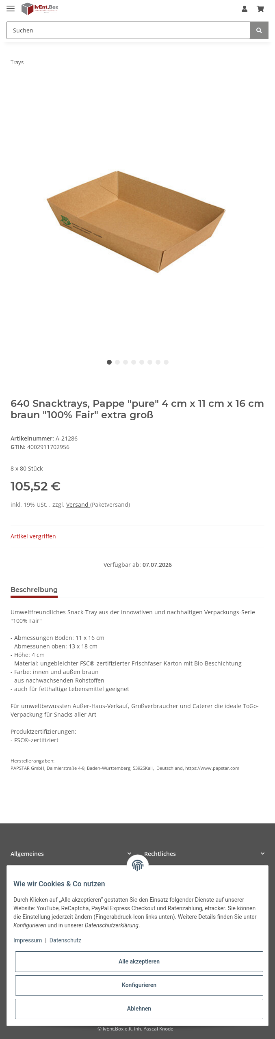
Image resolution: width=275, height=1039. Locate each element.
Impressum (27, 940)
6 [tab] (149, 362)
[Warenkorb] (260, 9)
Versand (78, 504)
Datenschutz (65, 940)
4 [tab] (133, 362)
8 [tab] (166, 362)
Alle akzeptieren (139, 961)
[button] (244, 9)
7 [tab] (158, 362)
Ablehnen (139, 1008)
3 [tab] (125, 362)
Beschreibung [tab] (34, 590)
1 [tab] (109, 362)
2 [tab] (117, 362)
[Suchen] (128, 30)
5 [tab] (141, 362)
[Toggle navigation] (10, 5)
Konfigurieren (139, 985)
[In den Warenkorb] (17, 87)
